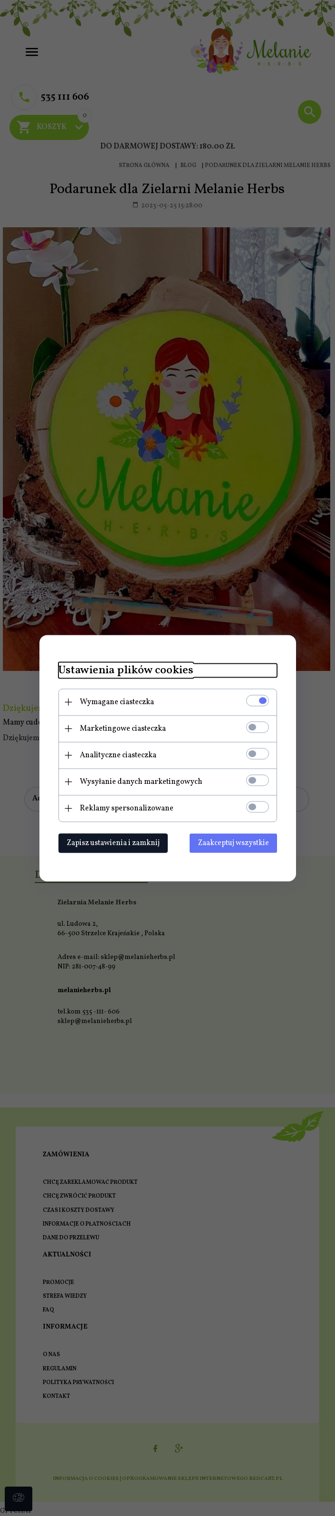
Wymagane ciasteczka (117, 702)
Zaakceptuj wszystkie (233, 842)
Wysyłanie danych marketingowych (141, 781)
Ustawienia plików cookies (125, 670)
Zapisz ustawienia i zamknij (113, 842)
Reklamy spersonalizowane (126, 808)
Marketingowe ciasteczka (123, 728)
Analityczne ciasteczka (118, 755)
